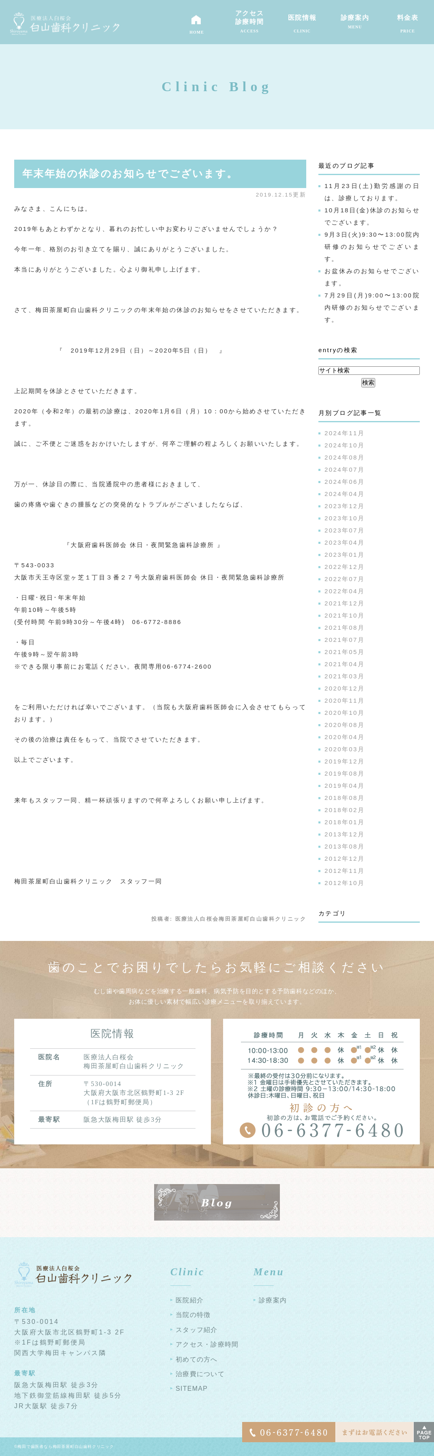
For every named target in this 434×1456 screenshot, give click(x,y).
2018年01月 (344, 822)
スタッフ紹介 (197, 1329)
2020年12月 (344, 688)
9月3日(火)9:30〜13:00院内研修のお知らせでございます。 (372, 246)
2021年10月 (344, 615)
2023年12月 (344, 505)
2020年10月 (344, 712)
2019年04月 (344, 785)
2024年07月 (344, 469)
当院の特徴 (193, 1314)
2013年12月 (344, 834)
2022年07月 (344, 578)
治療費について (200, 1373)
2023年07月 (344, 530)
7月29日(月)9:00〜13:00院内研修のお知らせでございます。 (372, 307)
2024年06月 (344, 481)
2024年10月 (344, 445)
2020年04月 (344, 736)
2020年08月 (344, 724)
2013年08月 (344, 846)
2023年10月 (344, 518)
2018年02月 (344, 809)
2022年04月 (344, 591)
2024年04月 (344, 493)
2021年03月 (344, 676)
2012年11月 (344, 870)
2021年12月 (344, 603)
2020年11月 (344, 700)
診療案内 (273, 1300)
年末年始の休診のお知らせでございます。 (130, 173)
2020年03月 (344, 749)
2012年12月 (344, 858)
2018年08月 (344, 797)
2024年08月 (344, 457)
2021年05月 (344, 651)
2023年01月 (344, 554)
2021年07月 (344, 639)
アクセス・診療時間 (207, 1344)
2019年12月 (344, 761)
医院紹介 (190, 1300)
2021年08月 (344, 627)
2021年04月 (344, 664)
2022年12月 (344, 566)
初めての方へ (197, 1359)
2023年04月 (344, 542)
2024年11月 (344, 433)
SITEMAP (192, 1388)
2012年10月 (344, 882)
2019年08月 (344, 773)
